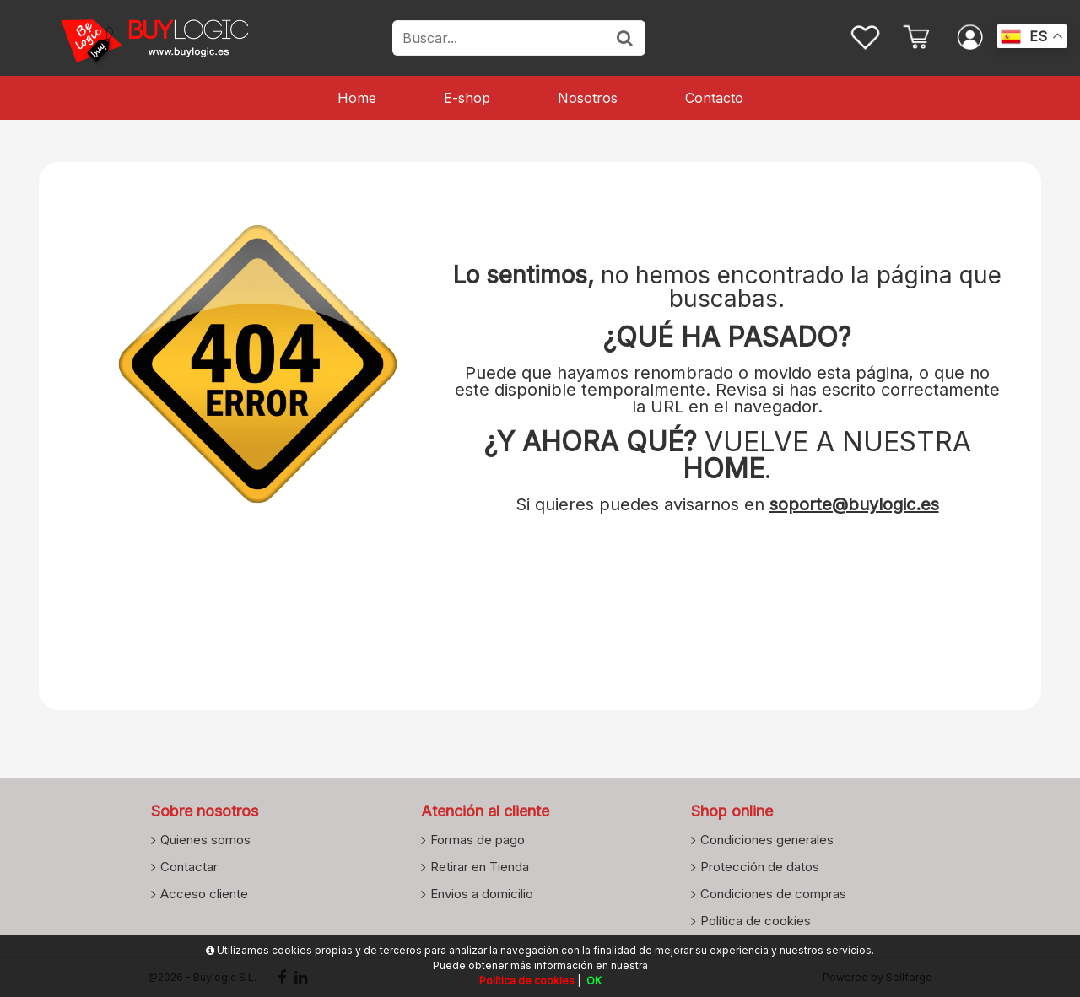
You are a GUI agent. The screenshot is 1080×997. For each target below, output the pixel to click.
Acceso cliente (204, 893)
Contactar (189, 866)
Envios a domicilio (481, 893)
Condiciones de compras (773, 893)
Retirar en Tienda (479, 866)
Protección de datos (759, 866)
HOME (723, 468)
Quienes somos (205, 839)
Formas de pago (477, 839)
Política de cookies (755, 920)
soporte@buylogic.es (854, 504)
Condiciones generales (767, 839)
